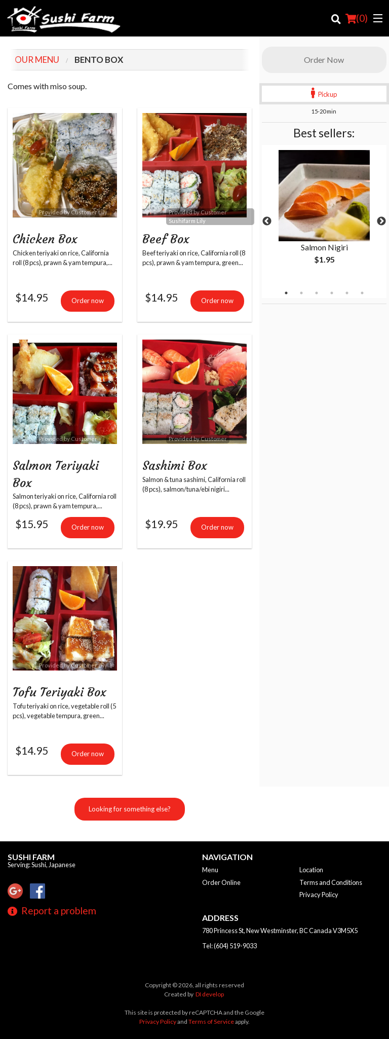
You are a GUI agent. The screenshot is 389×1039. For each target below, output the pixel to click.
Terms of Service (211, 1021)
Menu (210, 870)
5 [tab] (347, 293)
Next (381, 221)
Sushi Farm (31, 857)
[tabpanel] (324, 215)
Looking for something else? (130, 812)
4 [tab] (332, 293)
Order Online (221, 882)
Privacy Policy (318, 894)
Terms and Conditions (330, 882)
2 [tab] (301, 293)
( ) (356, 18)
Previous (267, 221)
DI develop (210, 994)
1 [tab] (286, 293)
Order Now (324, 59)
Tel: (229, 946)
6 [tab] (362, 293)
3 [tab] (317, 293)
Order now (87, 302)
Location (311, 870)
